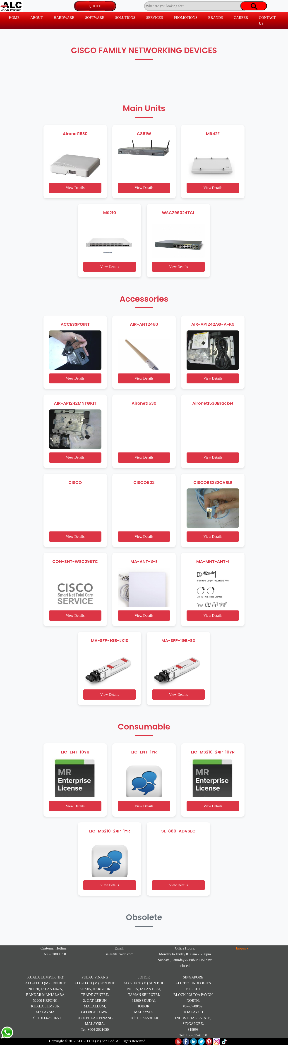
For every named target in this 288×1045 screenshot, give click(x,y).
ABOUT (36, 17)
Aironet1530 (75, 133)
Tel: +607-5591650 (144, 1018)
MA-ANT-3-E (144, 561)
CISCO (75, 482)
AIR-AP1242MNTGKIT (75, 403)
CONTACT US (267, 20)
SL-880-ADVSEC (178, 831)
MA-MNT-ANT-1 (212, 561)
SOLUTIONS (125, 17)
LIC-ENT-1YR (144, 752)
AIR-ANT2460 (144, 324)
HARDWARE (64, 17)
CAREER (241, 17)
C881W (144, 133)
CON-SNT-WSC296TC (75, 561)
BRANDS (215, 17)
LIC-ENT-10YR (75, 752)
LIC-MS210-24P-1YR (109, 831)
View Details (75, 188)
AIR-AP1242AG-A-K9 (213, 324)
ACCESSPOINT (75, 324)
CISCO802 (143, 482)
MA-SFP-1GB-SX (178, 640)
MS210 (109, 212)
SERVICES (154, 17)
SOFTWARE (94, 17)
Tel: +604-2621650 (95, 1029)
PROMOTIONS (185, 17)
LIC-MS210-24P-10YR (213, 752)
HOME (14, 17)
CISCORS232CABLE (212, 482)
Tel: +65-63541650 (193, 1035)
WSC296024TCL (178, 212)
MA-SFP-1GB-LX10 (109, 640)
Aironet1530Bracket (212, 403)
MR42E (213, 133)
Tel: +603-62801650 (46, 1018)
